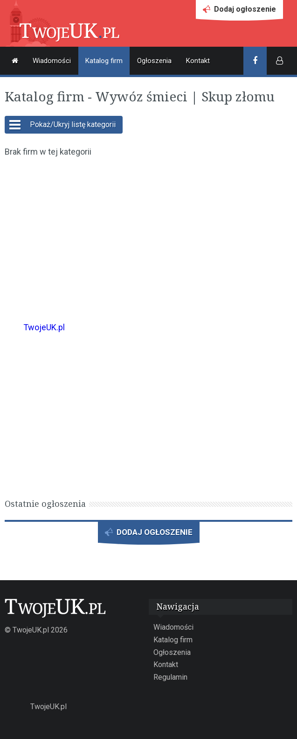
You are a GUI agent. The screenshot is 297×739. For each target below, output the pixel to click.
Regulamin (170, 677)
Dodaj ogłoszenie (239, 11)
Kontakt (198, 61)
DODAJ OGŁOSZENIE (149, 534)
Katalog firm (104, 61)
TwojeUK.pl (44, 327)
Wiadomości (52, 61)
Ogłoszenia (154, 61)
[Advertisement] (148, 233)
